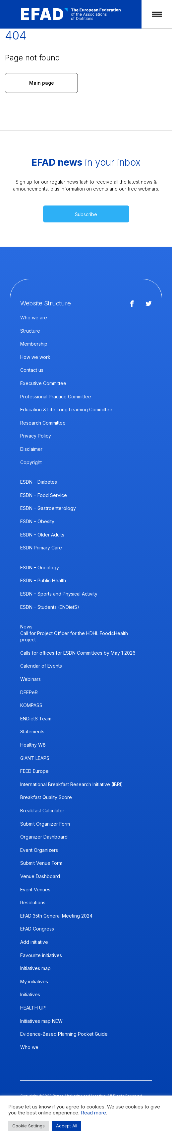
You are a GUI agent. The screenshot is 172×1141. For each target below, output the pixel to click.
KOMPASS (31, 705)
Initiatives (30, 994)
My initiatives (34, 981)
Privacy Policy (35, 436)
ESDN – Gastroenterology (48, 508)
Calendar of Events (41, 666)
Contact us (31, 370)
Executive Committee (43, 383)
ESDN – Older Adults (42, 534)
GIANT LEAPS (34, 758)
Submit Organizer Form (45, 824)
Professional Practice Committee (55, 396)
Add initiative (34, 942)
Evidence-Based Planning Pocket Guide (64, 1034)
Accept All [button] (66, 1125)
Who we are (33, 317)
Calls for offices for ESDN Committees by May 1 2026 (78, 653)
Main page (41, 83)
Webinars (30, 679)
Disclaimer (31, 449)
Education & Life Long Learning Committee (66, 409)
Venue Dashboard (40, 876)
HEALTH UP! (33, 1008)
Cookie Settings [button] (28, 1125)
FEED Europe (34, 771)
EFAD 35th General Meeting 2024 (56, 916)
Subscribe (86, 214)
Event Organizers (39, 850)
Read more (93, 1113)
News (26, 626)
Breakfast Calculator (42, 810)
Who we (29, 1047)
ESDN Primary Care (41, 547)
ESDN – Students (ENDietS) (49, 607)
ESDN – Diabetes (38, 482)
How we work (35, 357)
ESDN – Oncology (39, 567)
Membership (33, 344)
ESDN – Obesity (37, 521)
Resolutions (32, 902)
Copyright (31, 462)
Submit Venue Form (41, 863)
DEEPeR (29, 692)
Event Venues (35, 889)
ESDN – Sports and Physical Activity (58, 594)
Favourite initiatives (41, 955)
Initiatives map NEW (41, 1021)
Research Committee (43, 423)
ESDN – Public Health (43, 580)
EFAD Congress (37, 929)
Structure (30, 331)
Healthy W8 (33, 745)
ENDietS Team (35, 718)
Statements (32, 731)
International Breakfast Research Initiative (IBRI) (71, 784)
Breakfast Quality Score (46, 797)
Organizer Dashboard (44, 837)
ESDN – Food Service (43, 495)
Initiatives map (35, 968)
